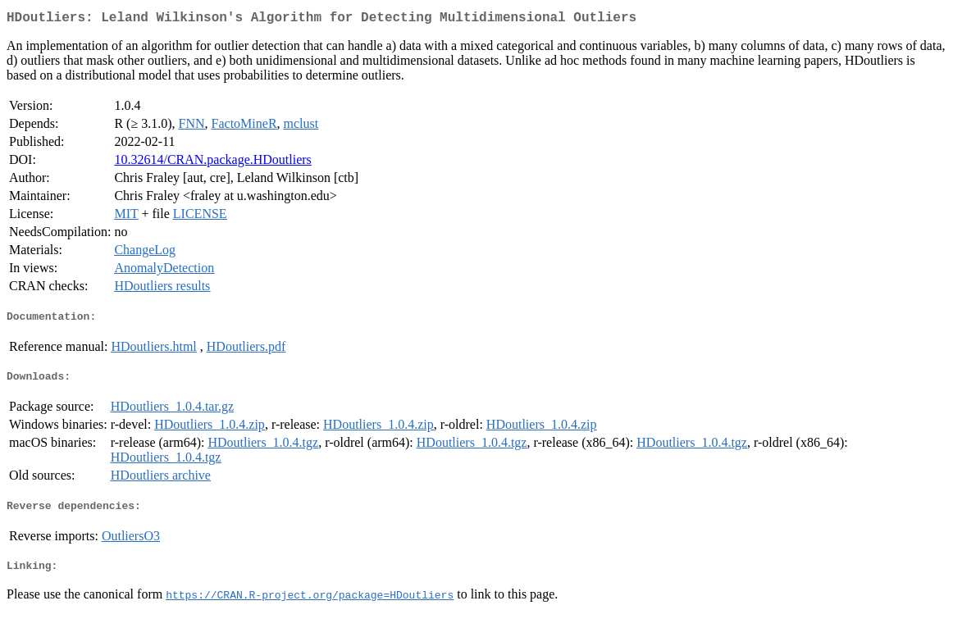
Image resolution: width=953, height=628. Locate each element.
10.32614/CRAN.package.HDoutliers (212, 163)
